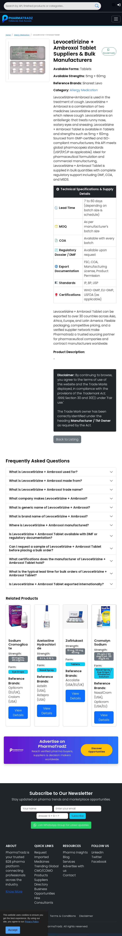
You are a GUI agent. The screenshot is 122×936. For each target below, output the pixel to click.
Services (69, 862)
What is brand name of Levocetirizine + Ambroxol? (48, 516)
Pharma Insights (75, 852)
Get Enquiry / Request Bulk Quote (60, 922)
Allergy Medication (22, 35)
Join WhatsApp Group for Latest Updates (61, 825)
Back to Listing (67, 439)
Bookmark (109, 52)
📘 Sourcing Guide (95, 929)
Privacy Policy (31, 921)
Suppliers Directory (41, 882)
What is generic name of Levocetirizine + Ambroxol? (49, 507)
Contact (69, 875)
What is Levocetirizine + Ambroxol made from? (45, 481)
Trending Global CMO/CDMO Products (46, 871)
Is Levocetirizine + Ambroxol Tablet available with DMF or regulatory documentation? (53, 536)
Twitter (97, 857)
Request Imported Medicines (41, 857)
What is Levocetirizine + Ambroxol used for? (43, 472)
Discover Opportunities (96, 750)
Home (8, 35)
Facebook (99, 862)
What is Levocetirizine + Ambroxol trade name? (46, 489)
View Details (18, 712)
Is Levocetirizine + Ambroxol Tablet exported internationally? (56, 584)
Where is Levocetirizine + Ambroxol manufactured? (49, 525)
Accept (12, 930)
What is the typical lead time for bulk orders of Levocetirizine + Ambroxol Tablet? (58, 573)
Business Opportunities (44, 891)
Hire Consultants (43, 900)
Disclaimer (86, 916)
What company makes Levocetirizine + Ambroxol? (48, 498)
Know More (14, 891)
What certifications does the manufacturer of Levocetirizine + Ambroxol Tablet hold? (57, 561)
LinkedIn (98, 852)
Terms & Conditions (63, 916)
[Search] (52, 6)
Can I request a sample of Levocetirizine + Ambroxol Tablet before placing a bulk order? (55, 548)
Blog (66, 857)
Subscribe (77, 816)
